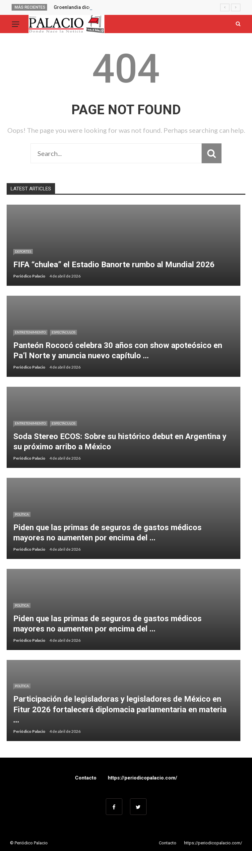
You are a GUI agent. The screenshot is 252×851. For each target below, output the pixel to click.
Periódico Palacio (29, 276)
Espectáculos (63, 332)
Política (22, 514)
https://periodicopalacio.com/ (142, 778)
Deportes (23, 251)
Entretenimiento (30, 332)
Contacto (85, 778)
